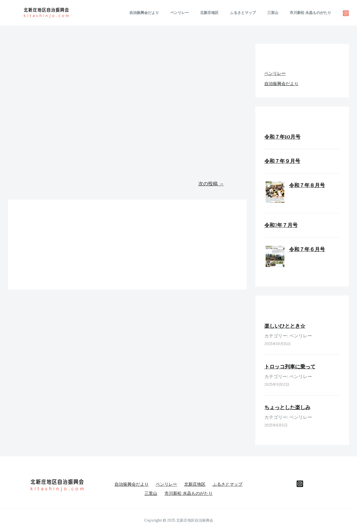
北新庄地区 (223, 12)
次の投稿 (211, 184)
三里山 (278, 12)
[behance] (300, 483)
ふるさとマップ (253, 12)
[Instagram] (346, 13)
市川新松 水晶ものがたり (312, 12)
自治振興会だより (166, 12)
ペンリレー (197, 12)
